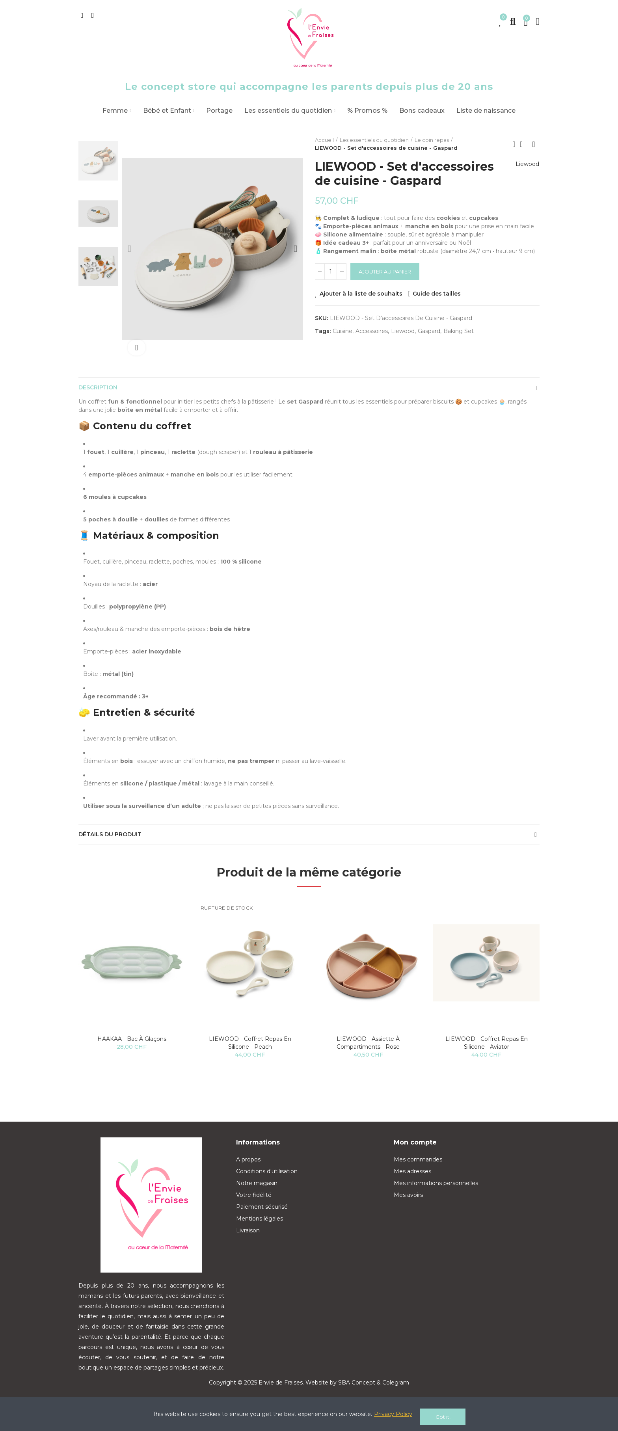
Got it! (443, 1417)
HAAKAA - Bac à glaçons (131, 1049)
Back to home (524, 144)
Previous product (514, 144)
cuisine (342, 331)
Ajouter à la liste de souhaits (361, 293)
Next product (534, 144)
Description (101, 390)
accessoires (372, 331)
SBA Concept (356, 1392)
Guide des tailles (437, 293)
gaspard (429, 331)
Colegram (395, 1392)
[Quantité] (330, 271)
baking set (458, 331)
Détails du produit (114, 842)
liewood (403, 331)
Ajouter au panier (385, 271)
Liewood (524, 173)
